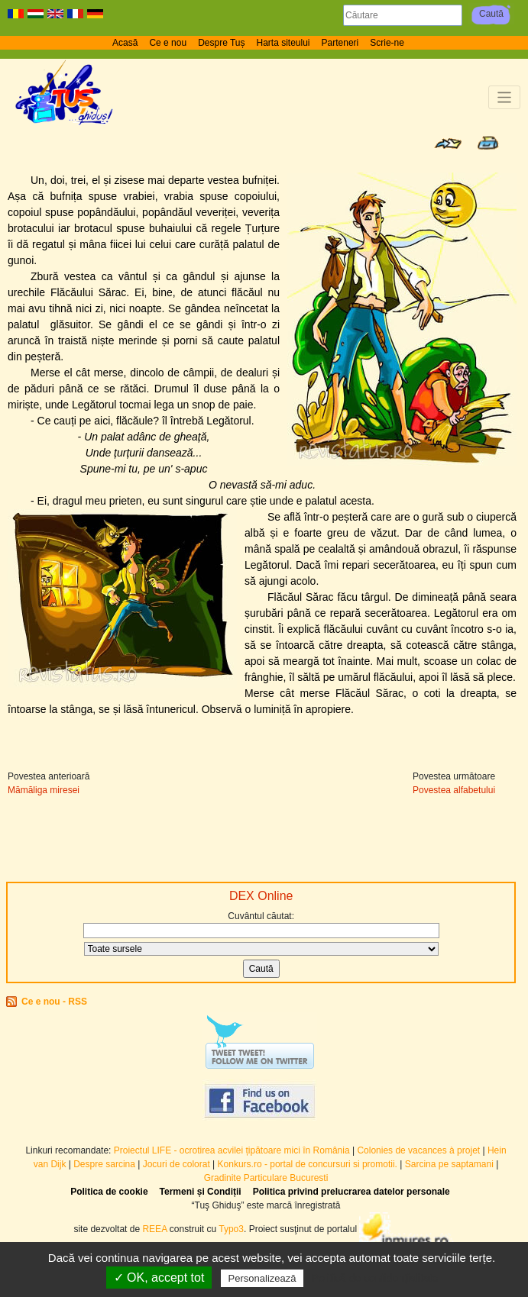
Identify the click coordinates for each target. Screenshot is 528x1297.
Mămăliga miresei (43, 790)
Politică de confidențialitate (375, 1278)
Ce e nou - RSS (54, 1001)
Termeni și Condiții (200, 1191)
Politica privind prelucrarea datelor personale (351, 1191)
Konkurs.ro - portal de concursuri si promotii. (307, 1164)
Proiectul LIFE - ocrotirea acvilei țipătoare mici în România (232, 1150)
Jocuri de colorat (177, 1164)
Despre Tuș (221, 42)
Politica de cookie (108, 1191)
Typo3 (231, 1229)
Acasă (125, 42)
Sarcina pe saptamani (449, 1164)
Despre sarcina (104, 1164)
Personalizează (262, 1278)
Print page (488, 143)
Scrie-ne (387, 42)
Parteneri (340, 42)
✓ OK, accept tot (159, 1277)
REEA (154, 1229)
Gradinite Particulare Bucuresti (266, 1178)
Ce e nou (167, 42)
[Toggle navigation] (504, 97)
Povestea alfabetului (454, 790)
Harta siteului (283, 42)
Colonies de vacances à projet (418, 1150)
